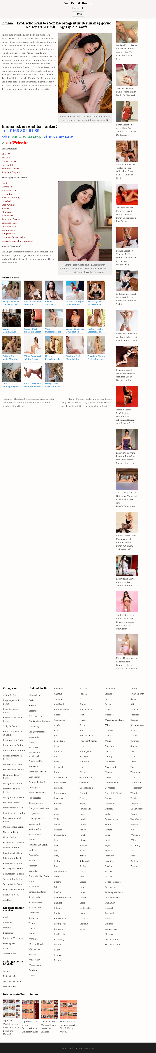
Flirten (83, 720)
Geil (81, 767)
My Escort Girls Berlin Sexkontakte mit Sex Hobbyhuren (30, 1026)
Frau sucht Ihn (87, 735)
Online (108, 798)
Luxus (108, 704)
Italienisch (85, 861)
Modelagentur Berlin (13, 827)
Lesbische (84, 918)
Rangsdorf (33, 871)
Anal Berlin (59, 704)
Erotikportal (60, 924)
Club (56, 819)
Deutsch (58, 830)
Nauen (31, 839)
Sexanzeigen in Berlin (13, 874)
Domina (7, 928)
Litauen (108, 694)
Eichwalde (33, 737)
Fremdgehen (86, 751)
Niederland (110, 767)
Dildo (56, 850)
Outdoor (109, 809)
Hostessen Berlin (11, 802)
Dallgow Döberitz (36, 732)
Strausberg (33, 918)
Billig (56, 761)
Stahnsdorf (33, 912)
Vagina (133, 814)
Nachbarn (110, 746)
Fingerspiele (86, 709)
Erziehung (59, 939)
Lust (107, 699)
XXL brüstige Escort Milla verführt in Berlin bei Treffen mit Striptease (126, 299)
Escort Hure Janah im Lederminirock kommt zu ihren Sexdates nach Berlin (126, 663)
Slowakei (134, 699)
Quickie (108, 866)
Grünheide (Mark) (37, 782)
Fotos (82, 725)
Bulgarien (59, 798)
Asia (56, 730)
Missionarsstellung (114, 720)
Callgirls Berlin (10, 726)
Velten (31, 933)
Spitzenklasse (137, 725)
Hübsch (83, 840)
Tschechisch (136, 788)
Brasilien (58, 788)
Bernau (32, 705)
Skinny (133, 688)
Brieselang (33, 726)
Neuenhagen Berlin (38, 845)
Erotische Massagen (13, 938)
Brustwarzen (60, 793)
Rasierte (109, 871)
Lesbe (82, 913)
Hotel (82, 835)
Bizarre (57, 772)
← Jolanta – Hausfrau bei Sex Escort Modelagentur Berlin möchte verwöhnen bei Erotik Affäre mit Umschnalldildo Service (28, 402)
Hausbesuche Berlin (13, 764)
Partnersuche (111, 819)
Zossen (31, 975)
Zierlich (134, 861)
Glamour (84, 782)
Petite (108, 824)
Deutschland (60, 835)
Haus (82, 814)
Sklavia (6, 948)
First (82, 715)
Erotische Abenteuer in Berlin (13, 733)
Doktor (57, 866)
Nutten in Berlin (11, 832)
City (56, 809)
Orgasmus (110, 803)
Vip (132, 830)
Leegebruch (34, 813)
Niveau (108, 772)
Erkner (31, 742)
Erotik (57, 913)
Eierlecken (8, 933)
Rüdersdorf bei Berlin (39, 876)
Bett (56, 756)
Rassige (108, 876)
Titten (133, 761)
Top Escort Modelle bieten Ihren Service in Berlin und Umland (11, 1027)
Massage (109, 715)
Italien (83, 855)
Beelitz (31, 700)
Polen (107, 835)
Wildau (31, 954)
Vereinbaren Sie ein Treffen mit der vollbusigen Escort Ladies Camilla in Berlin (126, 171)
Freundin (84, 756)
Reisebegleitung (113, 882)
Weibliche (135, 835)
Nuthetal (32, 850)
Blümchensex (60, 777)
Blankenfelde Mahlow (39, 721)
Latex (82, 892)
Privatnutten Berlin (12, 858)
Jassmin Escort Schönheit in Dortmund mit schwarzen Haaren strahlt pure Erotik (125, 416)
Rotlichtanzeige (112, 897)
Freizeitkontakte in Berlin (12, 757)
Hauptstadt (85, 809)
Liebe (82, 929)
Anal (5, 917)
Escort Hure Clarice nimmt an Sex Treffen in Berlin (125, 582)
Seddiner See (34, 907)
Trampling (135, 772)
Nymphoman (111, 782)
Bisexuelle (59, 767)
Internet (84, 845)
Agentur (58, 694)
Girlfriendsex (86, 777)
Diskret (57, 861)
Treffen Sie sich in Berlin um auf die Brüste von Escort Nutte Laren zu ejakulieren (125, 622)
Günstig (83, 798)
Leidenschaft (86, 908)
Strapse (134, 735)
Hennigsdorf (34, 787)
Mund (108, 741)
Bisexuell (7, 922)
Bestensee (33, 711)
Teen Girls (8, 971)
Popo (107, 845)
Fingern (83, 704)
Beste (57, 746)
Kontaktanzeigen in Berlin (12, 819)
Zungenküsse (9, 953)
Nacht (108, 751)
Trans (133, 777)
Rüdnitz (32, 881)
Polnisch (109, 840)
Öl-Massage (110, 788)
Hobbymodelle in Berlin (11, 790)
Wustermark (34, 965)
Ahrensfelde (34, 695)
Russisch (109, 908)
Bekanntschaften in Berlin (13, 719)
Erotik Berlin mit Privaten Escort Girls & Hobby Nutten (68, 1026)
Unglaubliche (136, 809)
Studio (133, 746)
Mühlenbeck (34, 834)
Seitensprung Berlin (13, 868)
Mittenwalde (34, 829)
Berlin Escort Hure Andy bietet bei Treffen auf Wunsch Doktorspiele (126, 130)
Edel (56, 887)
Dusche (57, 882)
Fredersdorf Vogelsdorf (34, 754)
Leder (82, 903)
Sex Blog (7, 900)
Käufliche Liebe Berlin (14, 813)
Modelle (109, 730)
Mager (108, 709)
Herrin (83, 819)
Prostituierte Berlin (12, 863)
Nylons (108, 777)
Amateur (58, 699)
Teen (132, 751)
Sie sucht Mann (112, 944)
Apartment (59, 720)
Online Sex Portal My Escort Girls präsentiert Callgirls (49, 1026)
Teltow (31, 923)
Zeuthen (32, 970)
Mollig (108, 735)
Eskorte (58, 950)
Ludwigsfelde (35, 818)
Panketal (32, 860)
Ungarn (134, 803)
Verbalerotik (136, 819)
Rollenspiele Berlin (114, 892)
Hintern (83, 824)
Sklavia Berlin (137, 694)
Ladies (83, 882)
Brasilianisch (60, 782)
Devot (57, 840)
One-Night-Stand (113, 793)
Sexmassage (111, 929)
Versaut (134, 824)
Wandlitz (32, 939)
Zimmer (134, 866)
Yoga (132, 855)
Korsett (83, 871)
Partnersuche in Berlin (14, 842)
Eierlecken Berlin (62, 897)
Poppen (108, 850)
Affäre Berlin (9, 695)
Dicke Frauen (9, 986)
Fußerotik (84, 761)
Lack (82, 876)
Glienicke (33, 766)
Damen (57, 824)
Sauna (108, 918)
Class (56, 814)
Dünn (57, 876)
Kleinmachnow (35, 803)
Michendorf (34, 824)
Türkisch (134, 798)
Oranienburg (34, 855)
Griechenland (86, 788)
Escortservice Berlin (13, 745)
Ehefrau (58, 892)
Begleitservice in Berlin (11, 710)
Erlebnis (58, 908)
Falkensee (33, 747)
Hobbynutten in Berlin (14, 797)
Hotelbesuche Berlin (13, 807)
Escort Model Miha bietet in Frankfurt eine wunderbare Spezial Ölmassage (125, 458)
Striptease (135, 741)
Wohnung (135, 845)
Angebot (58, 715)
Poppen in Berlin (11, 847)
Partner (108, 814)
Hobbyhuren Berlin (12, 783)
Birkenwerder (35, 716)
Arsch (57, 725)
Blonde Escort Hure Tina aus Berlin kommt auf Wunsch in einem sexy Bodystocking (126, 257)
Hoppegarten (34, 798)
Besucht (58, 751)
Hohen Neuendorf (37, 792)
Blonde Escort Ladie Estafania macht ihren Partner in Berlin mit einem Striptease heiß (126, 542)
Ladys (82, 887)
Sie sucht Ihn (111, 939)
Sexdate (109, 924)
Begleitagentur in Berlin (11, 702)
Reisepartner (111, 887)
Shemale (109, 934)
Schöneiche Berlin (37, 892)
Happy (83, 803)
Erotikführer (60, 918)
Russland (109, 913)
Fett (82, 699)
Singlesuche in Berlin (13, 889)
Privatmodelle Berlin (13, 853)
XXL (132, 850)
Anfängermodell (62, 709)
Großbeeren (34, 777)
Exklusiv (58, 955)
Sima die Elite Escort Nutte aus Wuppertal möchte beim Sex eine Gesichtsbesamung (126, 499)
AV (55, 735)
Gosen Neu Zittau (37, 771)
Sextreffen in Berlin (12, 884)
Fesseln (83, 688)
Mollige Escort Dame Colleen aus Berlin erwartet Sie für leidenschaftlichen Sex (126, 52)
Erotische (58, 929)
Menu (79, 14)
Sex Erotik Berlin (78, 3)
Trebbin (32, 928)
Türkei (133, 793)
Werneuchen (34, 949)
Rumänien (110, 903)
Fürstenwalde (35, 761)
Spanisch (134, 715)
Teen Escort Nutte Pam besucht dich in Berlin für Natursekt (126, 92)
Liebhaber (110, 688)
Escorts (57, 944)
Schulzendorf (34, 897)
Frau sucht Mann (88, 741)
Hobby (83, 830)
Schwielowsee (35, 902)
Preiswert (109, 855)
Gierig (82, 772)
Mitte (107, 725)
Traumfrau (135, 782)
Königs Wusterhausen (39, 808)
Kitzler (83, 866)
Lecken (83, 897)
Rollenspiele (9, 943)
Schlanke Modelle (12, 981)
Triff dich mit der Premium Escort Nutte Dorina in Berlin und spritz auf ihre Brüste (126, 214)
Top (132, 767)
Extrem (57, 960)
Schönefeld (33, 886)
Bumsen (58, 803)
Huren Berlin (9, 837)
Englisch (58, 903)
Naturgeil (109, 756)
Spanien (134, 709)
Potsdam (32, 866)
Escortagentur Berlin (13, 740)
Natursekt (110, 761)
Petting (108, 830)
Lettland (84, 924)
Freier (82, 746)
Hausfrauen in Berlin (13, 769)
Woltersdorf (34, 960)
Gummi (83, 793)
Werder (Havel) (36, 944)
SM (132, 704)
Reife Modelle (10, 976)
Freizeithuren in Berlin (14, 750)
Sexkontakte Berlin (12, 879)
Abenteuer (59, 688)
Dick (56, 845)
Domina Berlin (61, 871)
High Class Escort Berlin (11, 776)
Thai (132, 756)
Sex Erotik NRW (11, 895)
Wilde (133, 840)
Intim (82, 850)
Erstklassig (59, 934)
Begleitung (59, 741)
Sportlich (134, 730)
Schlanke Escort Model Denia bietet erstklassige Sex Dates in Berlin (125, 375)
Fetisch (83, 694)
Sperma (134, 720)
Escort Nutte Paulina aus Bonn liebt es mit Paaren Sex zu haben (126, 337)
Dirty (56, 855)
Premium (109, 861)
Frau (82, 730)
